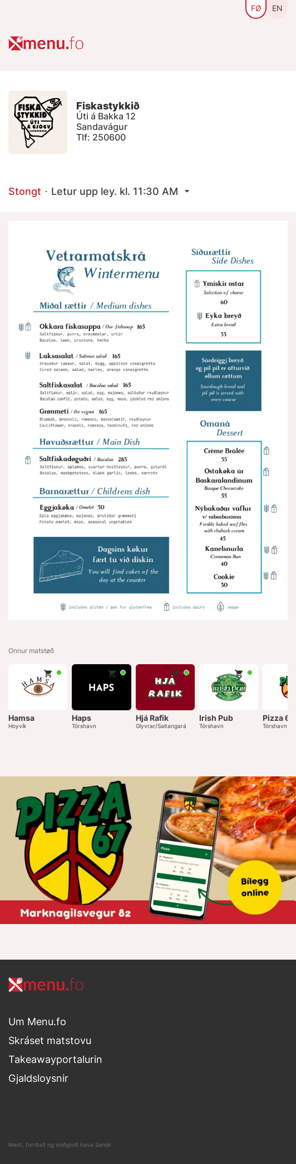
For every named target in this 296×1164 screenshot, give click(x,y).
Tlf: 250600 (101, 137)
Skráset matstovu (49, 1040)
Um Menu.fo (37, 1021)
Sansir (103, 1144)
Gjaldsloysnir (38, 1078)
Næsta (281, 652)
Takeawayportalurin (55, 1059)
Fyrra (264, 652)
